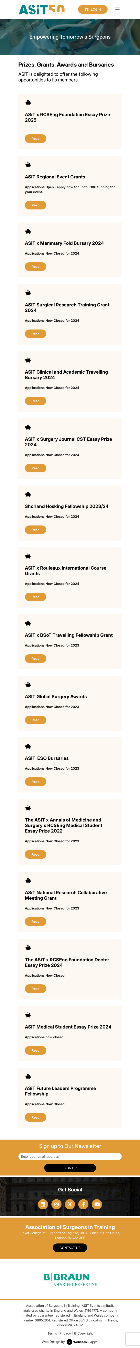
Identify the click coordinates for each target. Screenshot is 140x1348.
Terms (52, 1333)
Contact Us (70, 1248)
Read (36, 139)
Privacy (65, 1333)
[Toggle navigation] (117, 9)
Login (93, 9)
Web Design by (70, 1342)
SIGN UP (70, 1168)
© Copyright (83, 1333)
